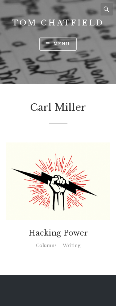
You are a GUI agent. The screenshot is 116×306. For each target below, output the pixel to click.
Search (107, 9)
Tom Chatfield (58, 22)
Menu (62, 44)
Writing (71, 245)
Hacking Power (58, 233)
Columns (46, 245)
